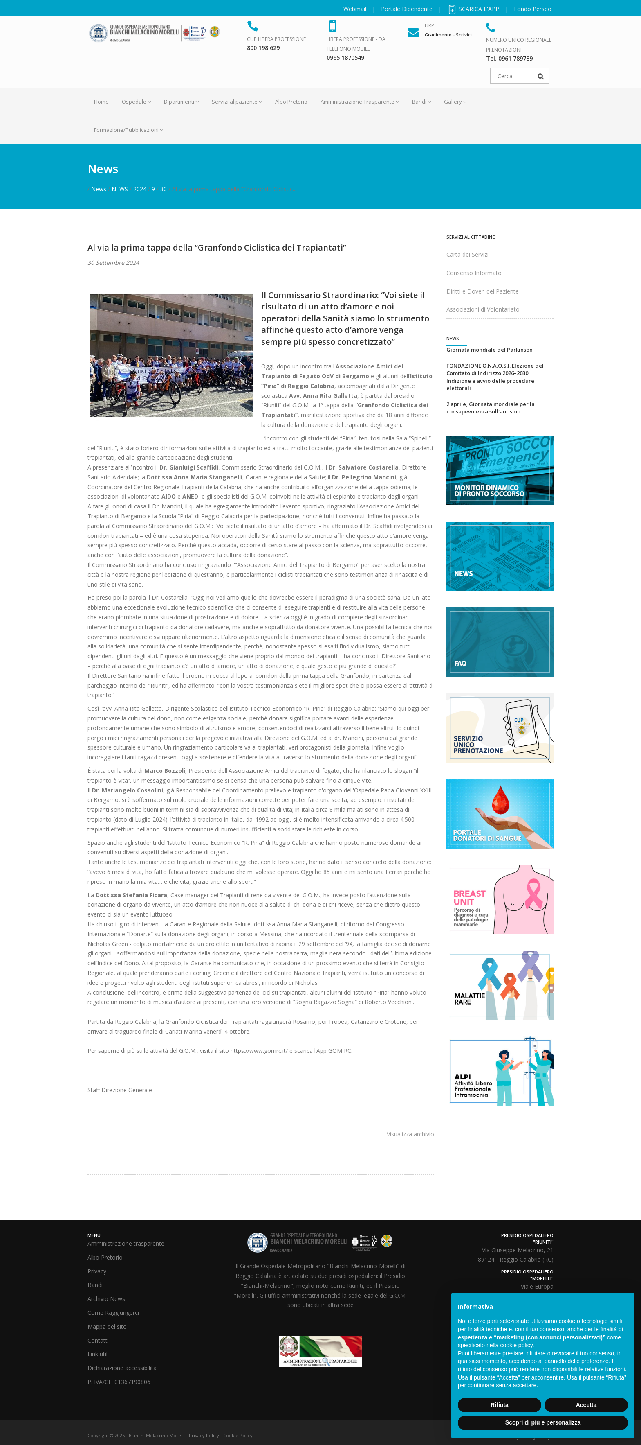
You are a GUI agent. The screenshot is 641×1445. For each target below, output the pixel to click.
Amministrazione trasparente (125, 1243)
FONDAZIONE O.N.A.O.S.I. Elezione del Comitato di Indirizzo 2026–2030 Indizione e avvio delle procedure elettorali (495, 377)
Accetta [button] (586, 1405)
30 (163, 189)
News (98, 189)
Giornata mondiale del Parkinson (489, 349)
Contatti (98, 1340)
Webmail (354, 9)
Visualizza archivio (410, 1134)
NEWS (120, 189)
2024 (139, 189)
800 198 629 (263, 48)
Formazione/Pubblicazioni (128, 129)
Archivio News (106, 1299)
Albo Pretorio (291, 101)
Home (101, 101)
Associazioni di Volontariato (483, 309)
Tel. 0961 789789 (509, 58)
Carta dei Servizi (467, 254)
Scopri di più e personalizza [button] (542, 1422)
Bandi (421, 101)
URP (429, 25)
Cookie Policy (238, 1435)
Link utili (98, 1354)
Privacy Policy (204, 1435)
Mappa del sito (107, 1326)
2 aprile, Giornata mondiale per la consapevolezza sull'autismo (490, 407)
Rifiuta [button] (500, 1405)
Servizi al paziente (237, 101)
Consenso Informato (474, 273)
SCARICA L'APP (473, 9)
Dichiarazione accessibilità (122, 1368)
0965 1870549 (345, 57)
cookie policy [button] (516, 1345)
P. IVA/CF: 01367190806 (118, 1382)
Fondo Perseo (532, 9)
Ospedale (136, 101)
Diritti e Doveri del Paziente (482, 291)
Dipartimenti (181, 101)
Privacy (96, 1271)
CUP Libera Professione (276, 39)
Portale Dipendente (407, 9)
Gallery (455, 101)
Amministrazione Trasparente (359, 101)
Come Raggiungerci (113, 1312)
